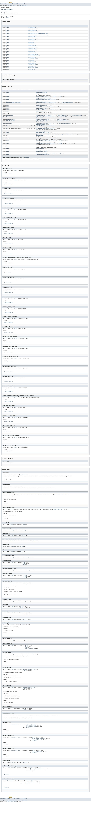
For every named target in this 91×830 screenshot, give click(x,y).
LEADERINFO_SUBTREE (33, 48)
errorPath (38, 110)
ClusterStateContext (77, 119)
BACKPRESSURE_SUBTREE (34, 32)
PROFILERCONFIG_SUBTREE (34, 57)
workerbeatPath (39, 159)
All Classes (25, 3)
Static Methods (13, 92)
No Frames (18, 3)
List (48, 105)
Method (14, 5)
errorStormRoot (39, 111)
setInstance (39, 151)
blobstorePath (39, 104)
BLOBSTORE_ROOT (32, 37)
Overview (2, 2)
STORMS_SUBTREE (32, 64)
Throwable (46, 156)
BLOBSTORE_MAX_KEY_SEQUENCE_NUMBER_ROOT (38, 34)
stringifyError (39, 156)
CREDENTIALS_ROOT (33, 40)
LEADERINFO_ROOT (32, 46)
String (7, 28)
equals (7, 165)
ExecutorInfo (11, 105)
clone (4, 165)
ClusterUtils (6, 83)
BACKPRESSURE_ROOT (33, 31)
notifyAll (32, 165)
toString (37, 165)
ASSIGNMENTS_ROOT (33, 28)
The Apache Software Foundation (11, 828)
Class (56, 117)
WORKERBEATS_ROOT (33, 68)
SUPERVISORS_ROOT (33, 65)
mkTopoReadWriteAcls (41, 133)
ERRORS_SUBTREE (32, 45)
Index (24, 2)
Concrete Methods (31, 92)
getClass (17, 165)
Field (8, 5)
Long (61, 99)
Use (14, 2)
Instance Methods (22, 92)
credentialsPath (40, 108)
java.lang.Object (4, 12)
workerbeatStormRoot (41, 160)
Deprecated (20, 2)
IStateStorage (9, 119)
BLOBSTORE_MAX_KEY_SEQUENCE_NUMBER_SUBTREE (39, 35)
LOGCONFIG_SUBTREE (33, 51)
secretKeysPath (39, 143)
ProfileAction (69, 139)
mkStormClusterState (41, 123)
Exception (28, 750)
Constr (11, 5)
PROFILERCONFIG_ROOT (33, 56)
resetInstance (39, 140)
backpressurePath (40, 96)
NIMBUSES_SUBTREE (33, 54)
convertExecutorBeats (41, 105)
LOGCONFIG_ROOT (32, 49)
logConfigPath (39, 114)
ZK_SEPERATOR (32, 71)
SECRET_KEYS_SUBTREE (33, 60)
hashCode (23, 165)
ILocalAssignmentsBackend (63, 125)
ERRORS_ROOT (31, 43)
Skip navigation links (4, 1)
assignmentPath (39, 95)
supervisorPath (39, 157)
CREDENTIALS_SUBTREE (33, 42)
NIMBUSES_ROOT (32, 53)
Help (27, 2)
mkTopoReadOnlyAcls (40, 130)
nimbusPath (38, 135)
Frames (13, 3)
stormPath (38, 154)
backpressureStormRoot (41, 101)
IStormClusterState (10, 123)
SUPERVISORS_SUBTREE (33, 67)
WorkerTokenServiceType (49, 143)
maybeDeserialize (40, 117)
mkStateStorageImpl (40, 120)
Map (7, 105)
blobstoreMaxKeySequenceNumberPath (44, 102)
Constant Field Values (8, 180)
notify (27, 165)
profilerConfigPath (40, 137)
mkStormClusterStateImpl (42, 127)
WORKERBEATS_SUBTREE (33, 70)
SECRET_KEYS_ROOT (33, 59)
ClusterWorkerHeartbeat (67, 105)
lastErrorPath (39, 113)
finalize (12, 165)
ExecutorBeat (18, 105)
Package (6, 2)
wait (41, 165)
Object (7, 17)
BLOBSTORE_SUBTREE (33, 39)
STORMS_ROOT (31, 62)
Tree (16, 2)
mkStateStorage (39, 119)
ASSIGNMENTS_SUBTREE (33, 29)
